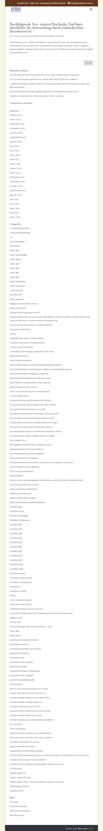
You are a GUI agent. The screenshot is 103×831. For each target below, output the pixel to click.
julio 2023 (14, 146)
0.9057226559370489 (20, 233)
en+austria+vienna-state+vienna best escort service (34, 413)
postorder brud (17, 657)
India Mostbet (16, 476)
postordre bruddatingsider (22, 680)
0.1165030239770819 (19, 228)
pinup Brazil (15, 635)
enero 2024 (15, 119)
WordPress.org (17, 815)
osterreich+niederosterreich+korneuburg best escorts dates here (41, 613)
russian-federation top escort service (28, 693)
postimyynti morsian (19, 644)
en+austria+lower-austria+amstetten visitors (30, 400)
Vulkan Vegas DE (18, 773)
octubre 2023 (16, 133)
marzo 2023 (15, 164)
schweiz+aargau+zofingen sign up (25, 702)
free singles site (17, 440)
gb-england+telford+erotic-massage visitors (31, 445)
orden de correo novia (20, 604)
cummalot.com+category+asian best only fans (32, 351)
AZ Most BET (16, 295)
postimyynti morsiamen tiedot (24, 640)
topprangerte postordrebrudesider (26, 751)
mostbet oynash (17, 573)
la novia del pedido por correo (24, 484)
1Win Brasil (15, 246)
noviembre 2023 (17, 128)
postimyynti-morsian (19, 653)
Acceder (14, 802)
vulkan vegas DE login (20, 777)
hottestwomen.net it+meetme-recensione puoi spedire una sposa (41, 462)
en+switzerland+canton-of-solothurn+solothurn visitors (36, 431)
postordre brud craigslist (21, 675)
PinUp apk (14, 631)
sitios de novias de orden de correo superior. (31, 737)
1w (11, 237)
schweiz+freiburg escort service (25, 706)
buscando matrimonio (20, 329)
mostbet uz (15, 587)
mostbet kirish (16, 569)
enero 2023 (15, 173)
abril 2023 (14, 159)
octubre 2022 (16, 186)
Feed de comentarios (20, 811)
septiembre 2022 (18, 190)
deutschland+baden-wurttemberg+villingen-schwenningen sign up (41, 369)
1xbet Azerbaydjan (18, 255)
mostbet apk (16, 507)
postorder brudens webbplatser (25, 671)
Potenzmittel (16, 684)
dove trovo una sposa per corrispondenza (30, 391)
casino (13, 334)
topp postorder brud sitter (22, 746)
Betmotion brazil (18, 308)
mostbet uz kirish (18, 591)
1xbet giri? (14, 264)
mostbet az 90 (17, 511)
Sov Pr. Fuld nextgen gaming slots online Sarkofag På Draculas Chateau (43, 79)
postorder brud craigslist (21, 662)
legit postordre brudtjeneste (23, 489)
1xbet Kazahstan (17, 281)
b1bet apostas (16, 299)
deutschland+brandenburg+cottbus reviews (30, 378)
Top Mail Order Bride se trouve (24, 742)
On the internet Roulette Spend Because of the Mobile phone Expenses (45, 75)
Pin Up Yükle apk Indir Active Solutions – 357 (31, 626)
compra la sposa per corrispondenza (27, 342)
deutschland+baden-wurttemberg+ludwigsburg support (36, 365)
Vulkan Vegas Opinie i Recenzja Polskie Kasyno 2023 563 (36, 782)
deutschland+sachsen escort (23, 387)
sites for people (17, 728)
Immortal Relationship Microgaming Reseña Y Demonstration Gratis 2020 (44, 91)
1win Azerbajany (17, 241)
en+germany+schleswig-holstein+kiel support (31, 427)
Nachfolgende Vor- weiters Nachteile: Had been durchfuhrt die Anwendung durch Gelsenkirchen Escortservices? (47, 28)
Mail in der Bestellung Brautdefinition (27, 502)
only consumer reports (21, 600)
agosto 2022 (16, 195)
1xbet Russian (16, 290)
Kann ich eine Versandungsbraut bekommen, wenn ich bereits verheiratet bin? (46, 480)
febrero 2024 (16, 115)
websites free (16, 791)
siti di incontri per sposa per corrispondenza (30, 733)
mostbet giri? (16, 524)
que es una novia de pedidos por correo (29, 689)
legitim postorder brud (20, 493)
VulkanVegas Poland (19, 786)
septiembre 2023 (18, 137)
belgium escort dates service (24, 303)
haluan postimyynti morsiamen (24, 458)
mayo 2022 (15, 208)
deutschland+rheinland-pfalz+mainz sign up (30, 382)
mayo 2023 (15, 155)
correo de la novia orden (21, 347)
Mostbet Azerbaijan (19, 516)
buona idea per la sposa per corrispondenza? (31, 325)
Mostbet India (16, 564)
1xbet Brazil (15, 259)
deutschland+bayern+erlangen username (45, 36)
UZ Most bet (16, 768)
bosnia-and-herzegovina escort (25, 312)
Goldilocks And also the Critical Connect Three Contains (36, 96)
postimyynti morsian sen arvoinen (25, 649)
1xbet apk (14, 250)
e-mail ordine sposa (19, 396)
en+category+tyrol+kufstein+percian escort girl (32, 418)
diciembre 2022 (17, 177)
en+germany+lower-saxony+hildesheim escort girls (34, 422)
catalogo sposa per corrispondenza (27, 338)
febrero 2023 (16, 168)
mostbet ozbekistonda (21, 578)
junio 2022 (14, 204)
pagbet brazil (16, 618)
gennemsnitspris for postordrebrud (26, 449)
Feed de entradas (18, 806)
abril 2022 (14, 212)
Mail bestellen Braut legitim (23, 498)
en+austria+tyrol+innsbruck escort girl (27, 409)
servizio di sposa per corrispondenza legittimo (32, 720)
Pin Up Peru (15, 622)
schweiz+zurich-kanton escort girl (26, 715)
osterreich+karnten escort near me (26, 609)
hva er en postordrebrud (21, 471)
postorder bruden (18, 666)
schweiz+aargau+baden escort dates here (30, 697)
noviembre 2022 (17, 181)
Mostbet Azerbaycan (20, 520)
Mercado (85, 828)
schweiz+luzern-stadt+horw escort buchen (30, 711)
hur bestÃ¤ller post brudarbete (24, 467)
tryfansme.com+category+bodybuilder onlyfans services (36, 764)
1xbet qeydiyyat (17, 286)
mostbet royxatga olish (21, 582)
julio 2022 (14, 199)
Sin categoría (16, 724)
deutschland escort (19, 356)
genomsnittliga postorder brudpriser (27, 453)
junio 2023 (14, 150)
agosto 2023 (16, 141)
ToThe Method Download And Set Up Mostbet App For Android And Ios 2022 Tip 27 (49, 755)
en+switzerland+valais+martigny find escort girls (32, 436)
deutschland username (21, 360)
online (13, 595)
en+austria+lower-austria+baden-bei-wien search (33, 405)
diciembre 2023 (17, 124)
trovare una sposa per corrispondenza (28, 760)
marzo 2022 (15, 217)
